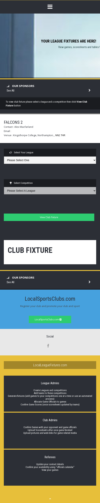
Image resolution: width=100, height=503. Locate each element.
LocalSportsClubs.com (48, 319)
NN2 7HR (60, 135)
